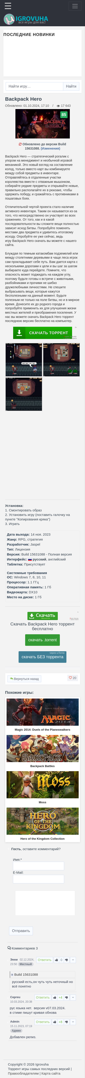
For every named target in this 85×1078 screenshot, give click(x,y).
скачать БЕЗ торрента (42, 657)
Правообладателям (23, 1073)
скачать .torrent (42, 640)
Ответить (44, 960)
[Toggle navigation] (75, 6)
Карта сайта (51, 1073)
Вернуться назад (24, 679)
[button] (72, 678)
